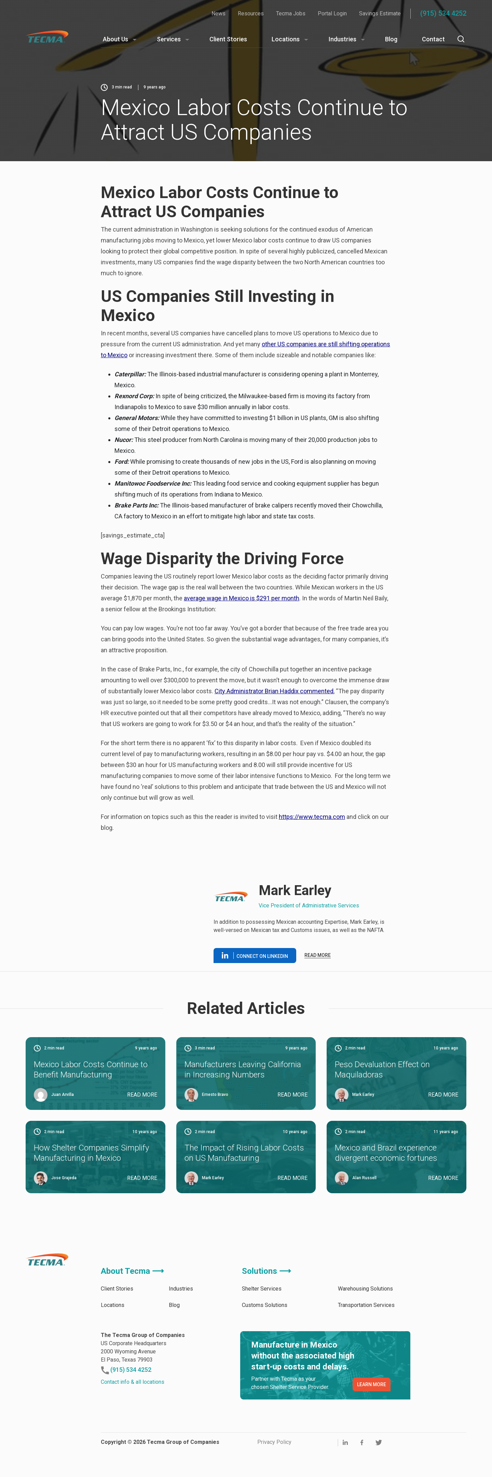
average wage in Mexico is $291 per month (241, 598)
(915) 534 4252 (443, 13)
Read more (317, 955)
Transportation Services (366, 1305)
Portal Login (332, 13)
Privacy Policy (274, 1442)
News (218, 13)
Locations (286, 39)
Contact (433, 39)
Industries (342, 39)
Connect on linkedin (255, 955)
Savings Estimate (380, 13)
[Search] (460, 39)
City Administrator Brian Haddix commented (274, 691)
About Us (115, 39)
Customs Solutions (264, 1305)
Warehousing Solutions (365, 1288)
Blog (391, 39)
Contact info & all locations (132, 1382)
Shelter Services (262, 1288)
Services (169, 39)
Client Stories (228, 39)
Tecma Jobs (290, 13)
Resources (251, 13)
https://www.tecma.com (312, 816)
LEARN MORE (371, 1384)
